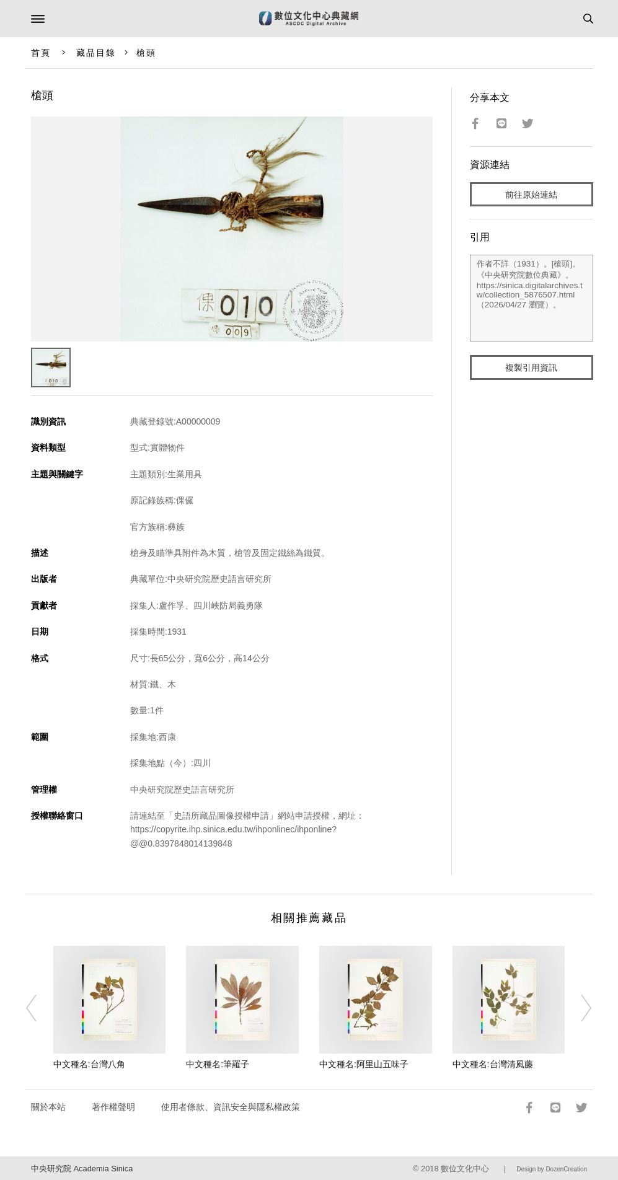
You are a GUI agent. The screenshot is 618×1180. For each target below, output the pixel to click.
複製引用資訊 (531, 367)
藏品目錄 (96, 53)
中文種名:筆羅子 (217, 1064)
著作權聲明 (113, 1107)
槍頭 (146, 53)
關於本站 (48, 1107)
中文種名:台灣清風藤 (492, 1064)
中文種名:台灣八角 (89, 1064)
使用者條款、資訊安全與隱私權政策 (230, 1107)
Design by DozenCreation (551, 1169)
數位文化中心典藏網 (308, 18)
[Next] (578, 1008)
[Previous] (39, 1008)
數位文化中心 (465, 1168)
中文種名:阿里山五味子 (363, 1064)
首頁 (41, 53)
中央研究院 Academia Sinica (82, 1168)
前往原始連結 (531, 195)
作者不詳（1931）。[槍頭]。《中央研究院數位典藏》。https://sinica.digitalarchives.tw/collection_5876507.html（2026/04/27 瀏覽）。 (531, 298)
